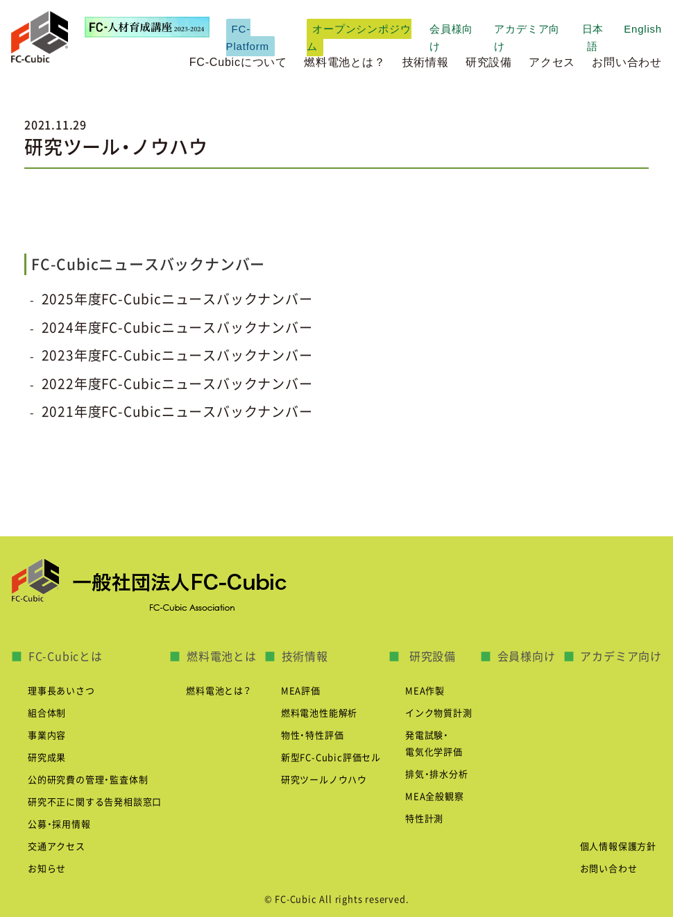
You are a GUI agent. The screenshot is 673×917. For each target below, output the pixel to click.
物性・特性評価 (312, 735)
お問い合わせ (627, 62)
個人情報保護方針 (618, 846)
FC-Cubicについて (238, 62)
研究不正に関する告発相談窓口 (95, 802)
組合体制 (47, 713)
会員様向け (526, 656)
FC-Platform (247, 37)
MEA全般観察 (434, 796)
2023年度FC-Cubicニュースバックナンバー (177, 355)
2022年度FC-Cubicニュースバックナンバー (177, 383)
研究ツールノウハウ (324, 779)
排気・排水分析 (436, 774)
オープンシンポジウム (359, 37)
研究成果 (47, 757)
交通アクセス (56, 846)
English (643, 29)
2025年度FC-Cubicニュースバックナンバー (177, 299)
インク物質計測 (438, 713)
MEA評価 (301, 690)
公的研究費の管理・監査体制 (88, 779)
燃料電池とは (222, 656)
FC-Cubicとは (65, 656)
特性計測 (424, 818)
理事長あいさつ (61, 690)
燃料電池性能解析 (319, 713)
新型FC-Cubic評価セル (331, 757)
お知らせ (47, 868)
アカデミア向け (621, 656)
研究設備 (489, 62)
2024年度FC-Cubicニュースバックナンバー (177, 327)
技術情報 (425, 62)
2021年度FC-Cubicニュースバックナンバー (177, 411)
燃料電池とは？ (345, 62)
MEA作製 (425, 690)
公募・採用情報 (59, 824)
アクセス (552, 62)
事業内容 (47, 735)
